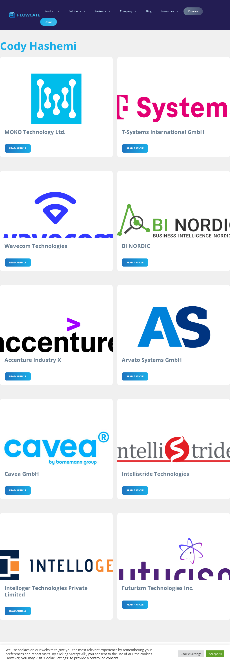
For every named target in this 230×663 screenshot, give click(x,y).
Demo (48, 22)
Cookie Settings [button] (191, 654)
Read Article (17, 148)
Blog (149, 11)
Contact (193, 11)
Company (131, 11)
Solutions (79, 11)
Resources (172, 11)
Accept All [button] (215, 654)
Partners (105, 11)
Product (54, 11)
